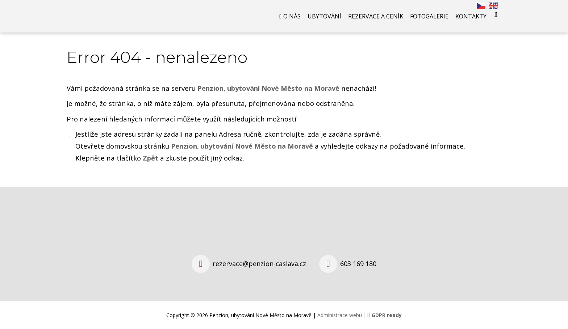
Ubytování (324, 16)
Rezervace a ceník (375, 16)
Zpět (150, 157)
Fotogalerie (429, 16)
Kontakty (470, 16)
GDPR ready (387, 315)
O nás (292, 16)
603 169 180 (358, 263)
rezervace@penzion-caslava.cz (259, 263)
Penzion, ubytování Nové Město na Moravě (242, 145)
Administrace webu (339, 315)
